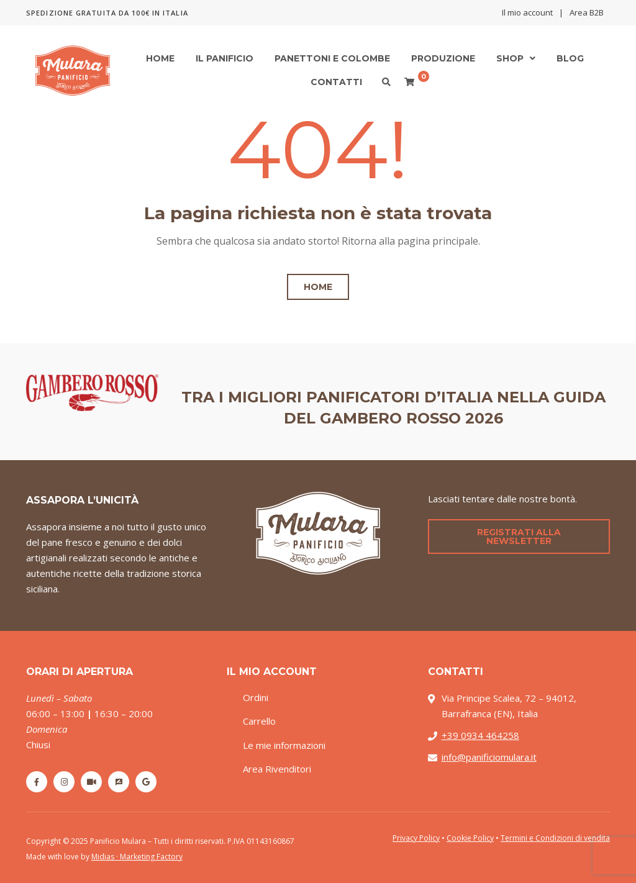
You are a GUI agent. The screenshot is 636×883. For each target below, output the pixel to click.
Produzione (443, 58)
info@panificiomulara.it (489, 757)
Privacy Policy (416, 838)
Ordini (255, 697)
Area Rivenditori (277, 769)
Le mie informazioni (284, 745)
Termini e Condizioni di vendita (555, 838)
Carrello (259, 721)
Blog (570, 58)
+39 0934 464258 (480, 735)
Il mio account (527, 12)
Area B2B (587, 12)
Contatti (336, 82)
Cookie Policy (470, 838)
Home (160, 58)
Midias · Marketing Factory (137, 856)
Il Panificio (224, 58)
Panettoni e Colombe (332, 58)
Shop (510, 58)
